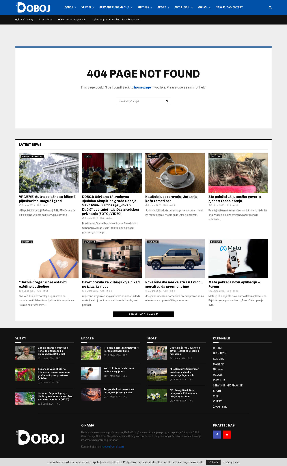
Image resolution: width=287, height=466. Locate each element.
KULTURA (143, 7)
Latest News (30, 145)
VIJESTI (86, 7)
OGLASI (202, 7)
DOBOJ (68, 7)
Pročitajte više (231, 462)
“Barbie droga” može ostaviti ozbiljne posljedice (43, 284)
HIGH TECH (153, 242)
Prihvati (213, 462)
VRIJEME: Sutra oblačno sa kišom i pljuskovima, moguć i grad (47, 199)
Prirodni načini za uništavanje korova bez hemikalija (121, 349)
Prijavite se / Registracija (72, 19)
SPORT (161, 7)
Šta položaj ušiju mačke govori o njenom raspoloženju (234, 199)
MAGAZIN (219, 364)
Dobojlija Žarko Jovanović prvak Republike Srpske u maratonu (185, 350)
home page (142, 87)
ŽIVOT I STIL (182, 7)
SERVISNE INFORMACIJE (114, 7)
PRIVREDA (219, 380)
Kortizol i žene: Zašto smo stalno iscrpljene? (119, 370)
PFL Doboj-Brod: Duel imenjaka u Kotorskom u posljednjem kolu (183, 393)
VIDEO (216, 396)
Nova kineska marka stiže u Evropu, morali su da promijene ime (174, 284)
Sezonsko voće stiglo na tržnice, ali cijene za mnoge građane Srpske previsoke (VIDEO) (54, 374)
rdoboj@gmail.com (113, 446)
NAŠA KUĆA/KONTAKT (229, 7)
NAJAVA (218, 369)
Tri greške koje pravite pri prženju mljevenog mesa (119, 391)
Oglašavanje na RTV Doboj (105, 19)
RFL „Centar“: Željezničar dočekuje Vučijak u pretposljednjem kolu (184, 372)
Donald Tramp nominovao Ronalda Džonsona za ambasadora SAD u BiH (53, 350)
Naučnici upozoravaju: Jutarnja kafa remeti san (171, 199)
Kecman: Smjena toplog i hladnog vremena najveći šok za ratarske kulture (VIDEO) (55, 396)
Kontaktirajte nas (130, 19)
